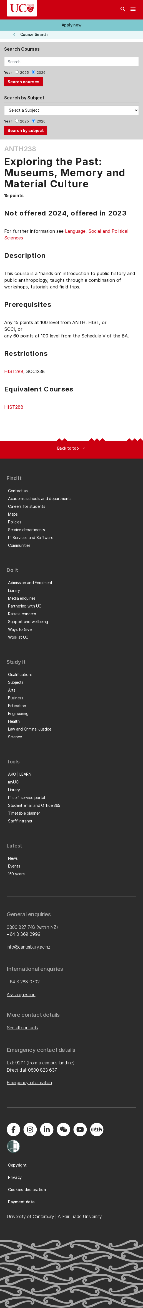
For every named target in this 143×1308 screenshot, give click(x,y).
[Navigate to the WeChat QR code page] (63, 1129)
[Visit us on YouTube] (80, 1129)
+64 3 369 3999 (24, 934)
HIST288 (13, 371)
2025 (24, 72)
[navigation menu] (133, 10)
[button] (71, 25)
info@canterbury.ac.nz (28, 947)
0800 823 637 (42, 1070)
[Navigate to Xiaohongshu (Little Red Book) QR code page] (96, 1129)
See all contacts (22, 1027)
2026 (41, 72)
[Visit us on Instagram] (30, 1129)
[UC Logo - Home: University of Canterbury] (22, 8)
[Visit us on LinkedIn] (46, 1129)
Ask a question (21, 994)
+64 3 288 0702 (23, 981)
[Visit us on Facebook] (13, 1129)
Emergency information (29, 1082)
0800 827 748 (21, 927)
